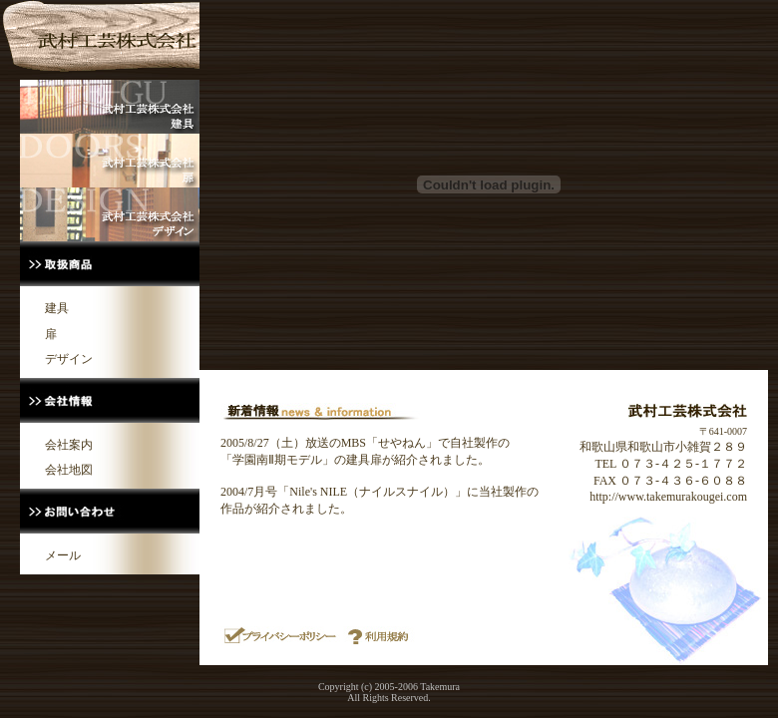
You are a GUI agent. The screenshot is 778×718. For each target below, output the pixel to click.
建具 (57, 308)
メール (63, 555)
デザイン (69, 359)
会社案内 (69, 445)
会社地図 (69, 470)
